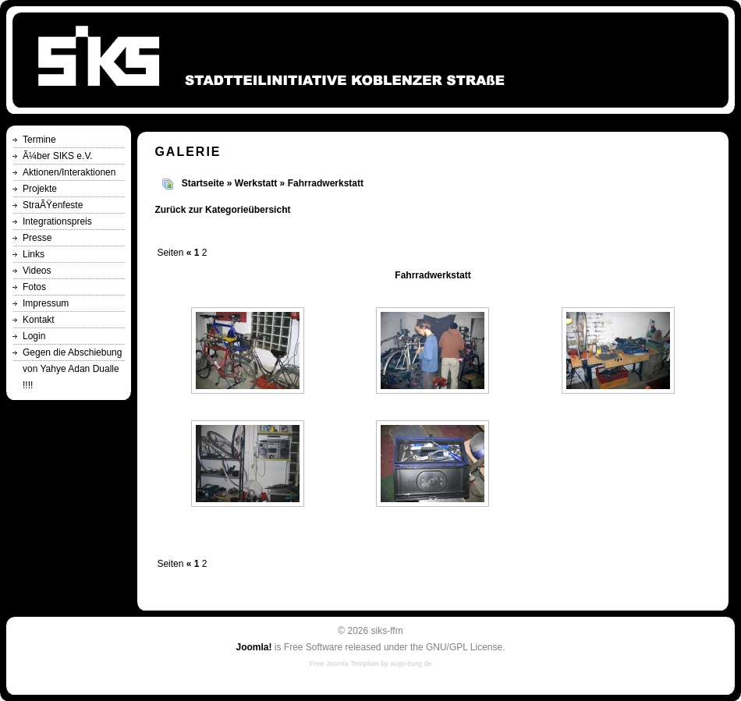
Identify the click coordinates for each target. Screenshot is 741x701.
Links (33, 254)
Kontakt (39, 319)
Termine (39, 139)
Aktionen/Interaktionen (69, 172)
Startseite (203, 183)
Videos (37, 270)
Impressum (46, 303)
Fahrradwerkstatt (325, 183)
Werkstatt (256, 183)
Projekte (40, 188)
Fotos (34, 286)
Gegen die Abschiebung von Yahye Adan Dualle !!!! (72, 369)
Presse (37, 237)
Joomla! (253, 647)
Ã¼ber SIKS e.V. (58, 155)
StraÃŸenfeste (53, 205)
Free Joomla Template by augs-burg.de (370, 663)
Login (34, 336)
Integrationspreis (57, 221)
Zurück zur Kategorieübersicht (222, 209)
